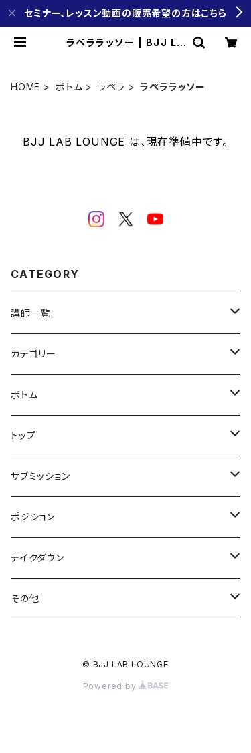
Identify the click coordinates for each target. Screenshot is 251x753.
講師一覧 (30, 313)
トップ (23, 435)
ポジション (33, 516)
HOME (25, 86)
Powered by (126, 686)
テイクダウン (37, 557)
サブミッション (40, 476)
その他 (25, 598)
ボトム (69, 86)
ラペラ (111, 86)
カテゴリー (33, 353)
